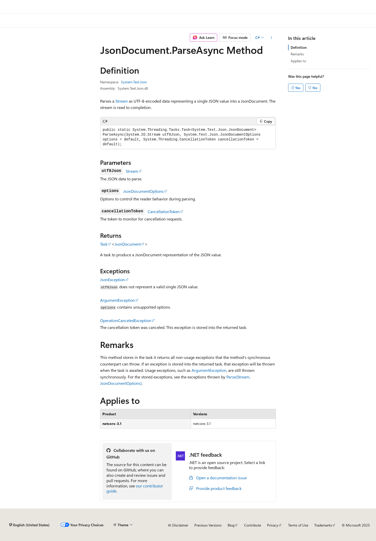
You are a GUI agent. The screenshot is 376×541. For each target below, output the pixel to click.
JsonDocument (127, 244)
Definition (299, 47)
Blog (231, 525)
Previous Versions (208, 525)
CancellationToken (164, 211)
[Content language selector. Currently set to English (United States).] (29, 525)
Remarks (297, 54)
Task (103, 244)
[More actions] (271, 38)
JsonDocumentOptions (143, 191)
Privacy (272, 525)
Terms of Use (298, 525)
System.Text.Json (134, 81)
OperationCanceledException (125, 320)
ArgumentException (117, 300)
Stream (121, 101)
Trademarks (323, 525)
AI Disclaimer (178, 525)
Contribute (252, 525)
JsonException (112, 279)
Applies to (298, 60)
